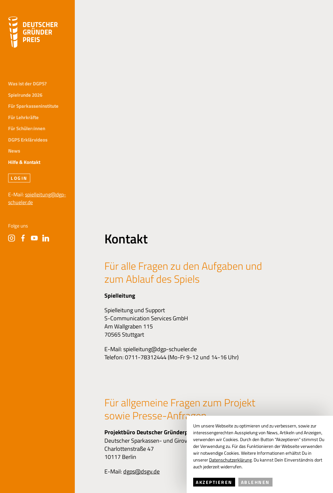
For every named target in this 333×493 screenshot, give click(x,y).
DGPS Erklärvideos (27, 140)
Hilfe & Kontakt (24, 162)
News (14, 151)
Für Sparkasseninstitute (33, 106)
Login (19, 178)
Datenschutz (130, 368)
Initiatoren (21, 368)
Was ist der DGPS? (27, 83)
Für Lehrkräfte (23, 117)
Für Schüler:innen (26, 128)
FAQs (183, 368)
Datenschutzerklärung (230, 459)
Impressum (96, 368)
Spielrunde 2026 (25, 95)
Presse (160, 368)
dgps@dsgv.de (141, 292)
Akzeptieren (214, 482)
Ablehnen (255, 482)
